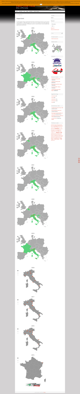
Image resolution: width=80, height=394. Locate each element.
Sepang (57, 136)
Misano (60, 131)
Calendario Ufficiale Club (58, 125)
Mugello (52, 134)
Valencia (58, 137)
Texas (54, 137)
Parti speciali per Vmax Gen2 (56, 110)
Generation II (53, 100)
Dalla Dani (53, 128)
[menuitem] (41, 49)
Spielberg (52, 137)
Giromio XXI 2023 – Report (55, 86)
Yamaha (44, 392)
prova (56, 135)
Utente (52, 17)
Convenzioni (53, 96)
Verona (61, 137)
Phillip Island (54, 134)
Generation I (53, 99)
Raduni (60, 135)
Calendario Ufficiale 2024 (55, 81)
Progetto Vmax (53, 135)
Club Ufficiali (56, 127)
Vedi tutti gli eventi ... (55, 38)
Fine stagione (53, 130)
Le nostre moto (54, 118)
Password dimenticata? (55, 29)
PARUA (52, 119)
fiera (61, 128)
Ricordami (53, 24)
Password (52, 20)
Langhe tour (53, 131)
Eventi (52, 97)
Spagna (62, 136)
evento (57, 128)
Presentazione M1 (59, 134)
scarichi (55, 136)
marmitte (56, 131)
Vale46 (56, 137)
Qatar (58, 135)
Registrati (52, 28)
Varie (52, 102)
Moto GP (59, 133)
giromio (58, 130)
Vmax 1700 (59, 139)
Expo (60, 128)
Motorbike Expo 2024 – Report (56, 84)
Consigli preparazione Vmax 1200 (57, 107)
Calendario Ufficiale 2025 (55, 78)
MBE (58, 131)
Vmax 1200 (53, 139)
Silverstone (59, 136)
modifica (52, 133)
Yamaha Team (53, 140)
